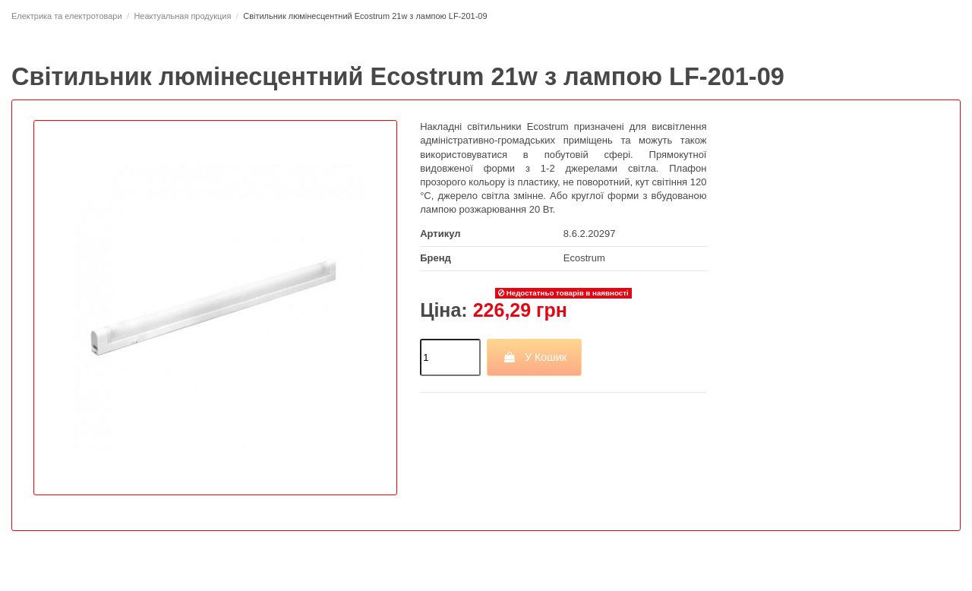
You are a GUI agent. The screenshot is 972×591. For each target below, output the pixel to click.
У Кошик (534, 357)
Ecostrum (584, 258)
